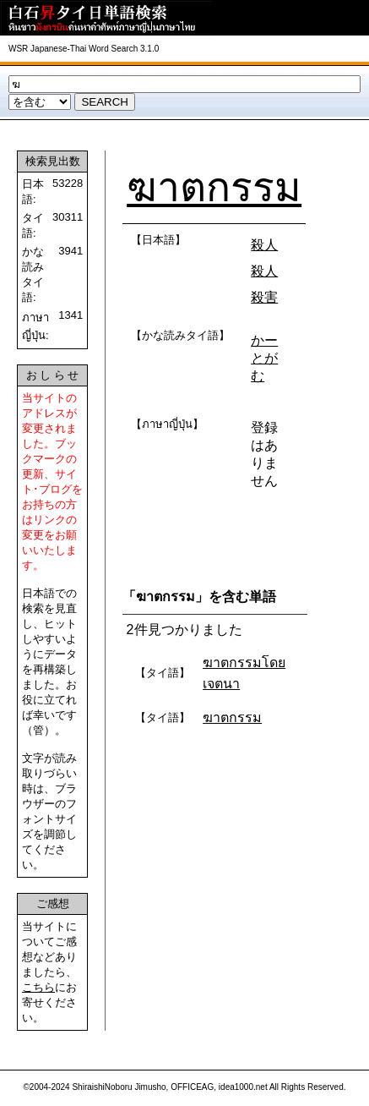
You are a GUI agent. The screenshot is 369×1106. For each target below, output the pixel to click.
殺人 (264, 245)
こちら (38, 987)
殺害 (264, 297)
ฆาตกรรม (214, 187)
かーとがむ (264, 358)
